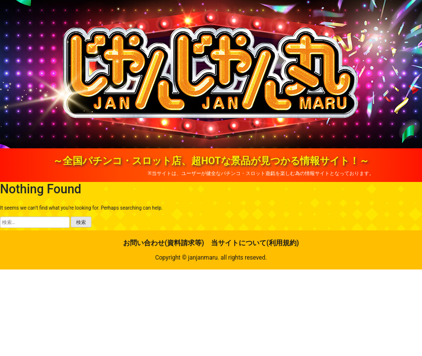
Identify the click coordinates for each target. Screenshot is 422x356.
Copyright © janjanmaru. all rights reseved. (211, 257)
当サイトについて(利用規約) (255, 243)
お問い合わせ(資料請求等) (163, 243)
